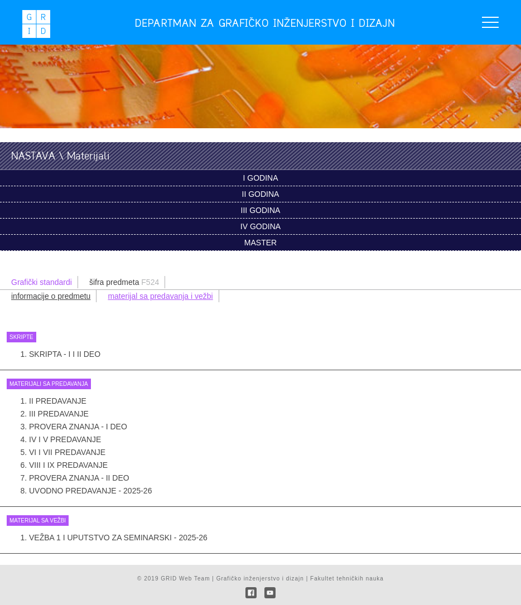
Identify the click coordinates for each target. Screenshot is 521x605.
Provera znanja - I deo (78, 426)
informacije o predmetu (50, 296)
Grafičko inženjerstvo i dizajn (260, 578)
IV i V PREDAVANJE (65, 439)
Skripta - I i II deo (64, 354)
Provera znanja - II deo (79, 477)
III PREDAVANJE (59, 413)
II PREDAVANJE (57, 400)
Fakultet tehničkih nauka (347, 578)
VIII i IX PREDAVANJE (68, 465)
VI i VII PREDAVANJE (67, 452)
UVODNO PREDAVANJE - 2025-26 (90, 490)
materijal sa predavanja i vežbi (160, 296)
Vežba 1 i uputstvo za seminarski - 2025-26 (118, 537)
